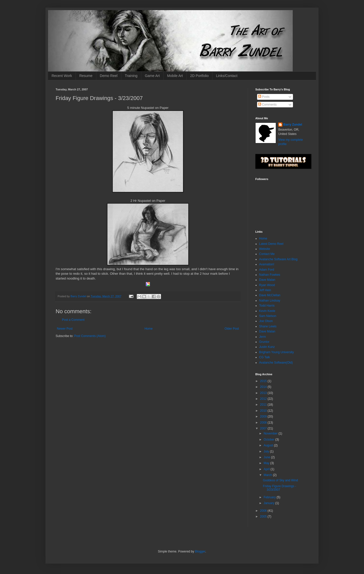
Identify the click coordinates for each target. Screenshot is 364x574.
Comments (267, 104)
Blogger (200, 551)
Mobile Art (175, 76)
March (268, 475)
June (267, 457)
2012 (264, 399)
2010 (264, 410)
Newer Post (65, 328)
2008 (264, 422)
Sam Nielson (267, 316)
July (267, 451)
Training (131, 76)
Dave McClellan (269, 295)
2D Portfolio (199, 76)
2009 (264, 416)
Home (149, 328)
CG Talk (264, 357)
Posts (263, 96)
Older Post (231, 328)
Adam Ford (266, 269)
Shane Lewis (268, 326)
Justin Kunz (267, 347)
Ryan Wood (267, 285)
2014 (264, 387)
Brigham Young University (276, 352)
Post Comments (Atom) (90, 336)
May (267, 463)
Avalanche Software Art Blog (278, 259)
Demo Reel (109, 76)
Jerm (262, 337)
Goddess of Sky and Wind (280, 480)
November (271, 433)
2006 (264, 510)
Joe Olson (266, 321)
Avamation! (266, 264)
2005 (264, 516)
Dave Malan (267, 280)
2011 (264, 404)
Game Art (152, 76)
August (269, 445)
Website (264, 249)
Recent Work (62, 76)
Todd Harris (267, 305)
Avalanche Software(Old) (276, 362)
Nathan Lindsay (269, 300)
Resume (86, 76)
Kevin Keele (267, 311)
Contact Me (267, 254)
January (269, 503)
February (270, 497)
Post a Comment (73, 320)
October (269, 439)
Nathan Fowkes (269, 274)
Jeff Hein (265, 290)
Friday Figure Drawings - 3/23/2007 (279, 487)
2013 (264, 393)
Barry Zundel (292, 124)
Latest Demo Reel (271, 244)
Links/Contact (226, 76)
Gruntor (264, 342)
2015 (264, 381)
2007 (264, 428)
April (267, 469)
